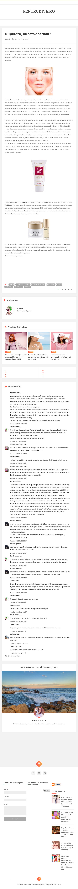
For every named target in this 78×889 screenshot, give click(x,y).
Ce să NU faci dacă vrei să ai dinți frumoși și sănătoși (67, 845)
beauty (8, 351)
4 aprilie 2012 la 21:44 (17, 454)
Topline (23, 202)
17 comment (23, 39)
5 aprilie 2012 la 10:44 (17, 518)
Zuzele (12, 426)
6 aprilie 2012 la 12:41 (17, 553)
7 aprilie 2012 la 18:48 (17, 631)
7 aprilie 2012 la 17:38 (17, 622)
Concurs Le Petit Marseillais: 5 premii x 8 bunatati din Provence (67, 816)
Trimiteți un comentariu (12, 656)
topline (27, 287)
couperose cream (23, 284)
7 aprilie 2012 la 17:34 (17, 612)
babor (11, 284)
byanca (12, 520)
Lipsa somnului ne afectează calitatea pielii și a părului (61, 357)
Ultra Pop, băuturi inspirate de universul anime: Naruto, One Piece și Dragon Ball (67, 861)
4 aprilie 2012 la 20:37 (17, 424)
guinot (59, 284)
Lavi (11, 634)
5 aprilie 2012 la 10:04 (17, 478)
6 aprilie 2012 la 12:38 (17, 541)
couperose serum (38, 284)
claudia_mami (15, 444)
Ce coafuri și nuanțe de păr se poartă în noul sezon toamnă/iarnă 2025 (16, 357)
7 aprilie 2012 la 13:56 (17, 593)
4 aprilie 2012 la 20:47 (17, 441)
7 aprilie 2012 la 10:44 (17, 578)
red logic (9, 287)
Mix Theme (57, 883)
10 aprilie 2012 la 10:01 (18, 644)
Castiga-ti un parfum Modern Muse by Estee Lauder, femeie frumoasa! (67, 800)
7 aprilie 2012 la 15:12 (17, 602)
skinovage (18, 287)
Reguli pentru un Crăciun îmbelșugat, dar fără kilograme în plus (67, 831)
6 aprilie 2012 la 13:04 (17, 565)
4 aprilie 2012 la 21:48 (17, 463)
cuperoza (50, 284)
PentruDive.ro (39, 11)
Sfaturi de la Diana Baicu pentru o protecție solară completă (38, 357)
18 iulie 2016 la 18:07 (17, 653)
